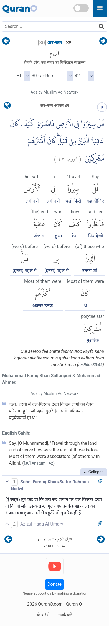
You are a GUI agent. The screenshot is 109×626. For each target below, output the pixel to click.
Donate (54, 584)
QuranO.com (50, 604)
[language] (7, 106)
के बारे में (43, 614)
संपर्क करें (65, 614)
